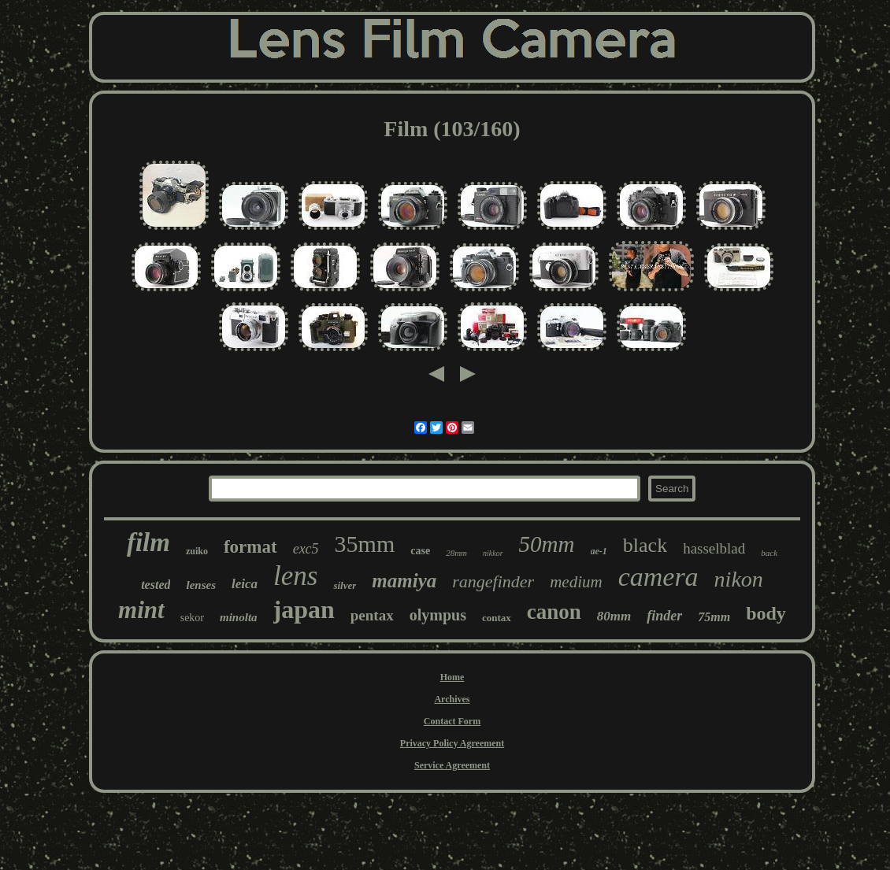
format (250, 547)
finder (664, 616)
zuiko (197, 551)
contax (496, 618)
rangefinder (493, 581)
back (769, 552)
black (645, 545)
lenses (201, 585)
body (766, 613)
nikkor (493, 553)
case (420, 551)
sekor (192, 618)
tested (155, 584)
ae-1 (599, 551)
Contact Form (452, 721)
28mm (456, 552)
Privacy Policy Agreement (452, 743)
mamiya (404, 580)
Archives (451, 699)
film (148, 542)
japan (304, 609)
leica (245, 583)
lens (295, 576)
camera (658, 576)
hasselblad (714, 548)
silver (344, 585)
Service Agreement (452, 765)
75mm (714, 617)
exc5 (306, 549)
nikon (738, 579)
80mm (614, 616)
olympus (438, 615)
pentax (372, 615)
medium (576, 581)
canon (554, 612)
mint (141, 610)
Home (452, 677)
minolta (239, 617)
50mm (547, 544)
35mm (365, 544)
